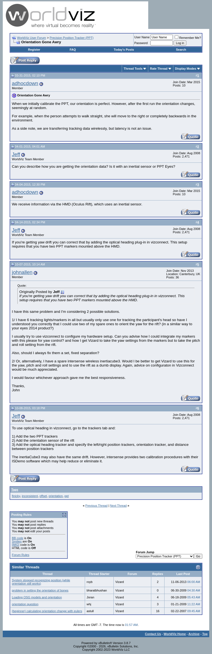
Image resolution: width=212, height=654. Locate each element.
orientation (56, 496)
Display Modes (185, 68)
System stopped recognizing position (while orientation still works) (41, 582)
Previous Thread (96, 505)
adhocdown (25, 83)
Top (205, 634)
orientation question (25, 604)
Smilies (17, 541)
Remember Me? (188, 37)
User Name (142, 37)
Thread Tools (133, 68)
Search (181, 49)
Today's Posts (124, 49)
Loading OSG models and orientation (37, 597)
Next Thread (118, 505)
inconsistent (30, 496)
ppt (66, 496)
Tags (14, 489)
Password (141, 43)
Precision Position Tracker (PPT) (72, 37)
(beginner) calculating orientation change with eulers (47, 611)
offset (43, 496)
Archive (194, 634)
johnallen (22, 272)
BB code (17, 538)
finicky (16, 496)
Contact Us (153, 634)
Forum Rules (20, 555)
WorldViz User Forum (31, 37)
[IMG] (15, 544)
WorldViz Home (175, 634)
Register (34, 49)
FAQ (73, 49)
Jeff (16, 154)
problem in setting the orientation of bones (40, 590)
